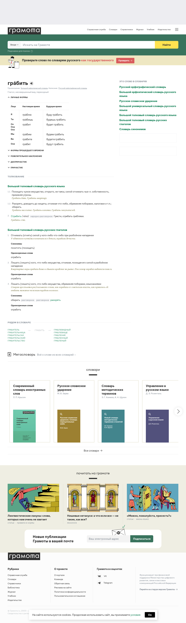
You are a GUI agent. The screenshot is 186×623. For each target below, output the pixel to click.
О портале (59, 575)
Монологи (72, 522)
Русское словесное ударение (138, 101)
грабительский (16, 338)
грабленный (61, 338)
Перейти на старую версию (159, 589)
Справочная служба (96, 29)
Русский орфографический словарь (142, 86)
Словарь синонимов (132, 129)
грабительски (16, 335)
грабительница (16, 332)
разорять (55, 300)
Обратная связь (62, 583)
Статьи (11, 522)
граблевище (61, 332)
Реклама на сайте (62, 587)
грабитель (13, 330)
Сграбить (16, 216)
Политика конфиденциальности (70, 592)
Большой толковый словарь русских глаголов (37, 229)
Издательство (164, 29)
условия (135, 614)
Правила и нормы (25, 522)
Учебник (150, 29)
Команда (58, 579)
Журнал (140, 29)
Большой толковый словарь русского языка (36, 186)
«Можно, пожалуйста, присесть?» (149, 515)
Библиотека (14, 587)
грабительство (16, 340)
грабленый (60, 340)
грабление (60, 335)
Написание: (53, 88)
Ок (150, 614)
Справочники (126, 29)
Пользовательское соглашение (69, 596)
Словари (113, 29)
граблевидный (62, 330)
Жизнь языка (142, 519)
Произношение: (14, 88)
